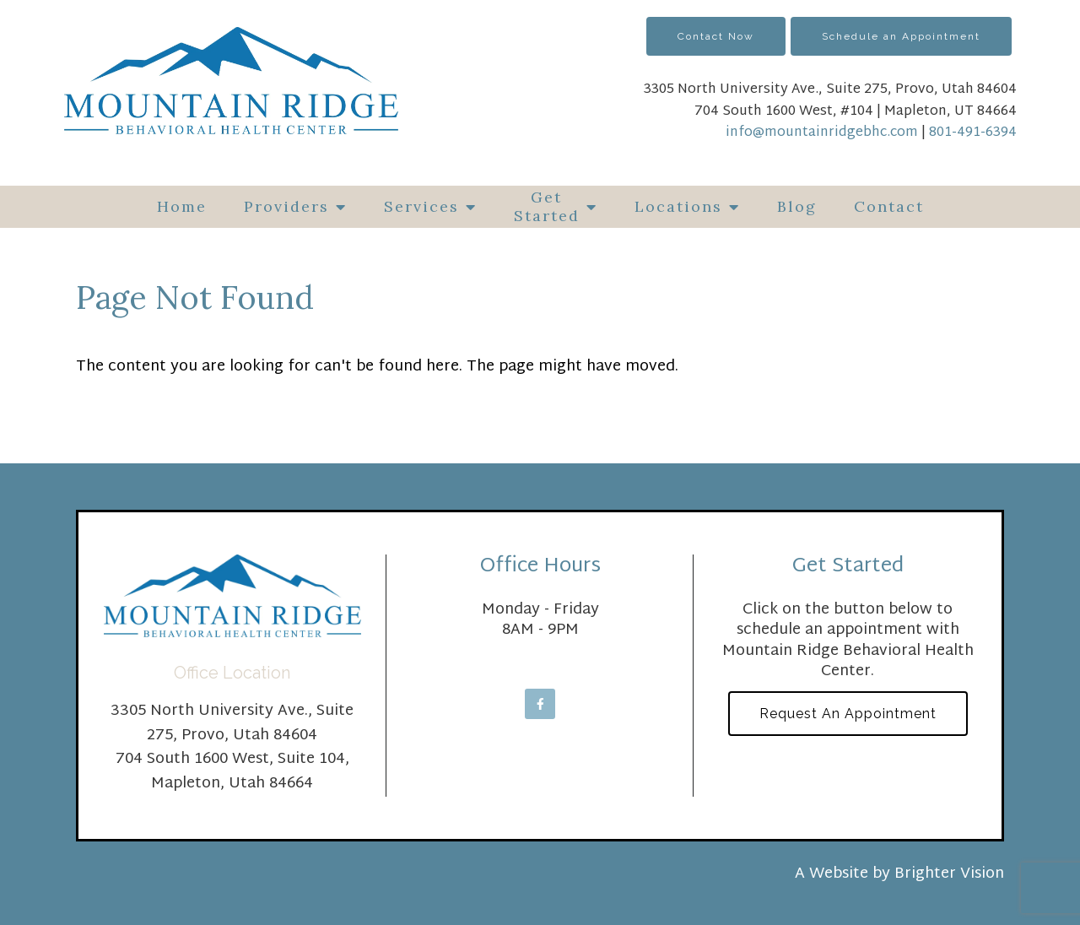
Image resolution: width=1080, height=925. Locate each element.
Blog (797, 206)
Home (182, 206)
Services (421, 206)
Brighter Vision (949, 874)
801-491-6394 (973, 133)
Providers (286, 206)
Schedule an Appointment (901, 36)
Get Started (547, 206)
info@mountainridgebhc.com (822, 133)
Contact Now (716, 36)
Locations (678, 206)
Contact (889, 206)
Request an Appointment (848, 714)
